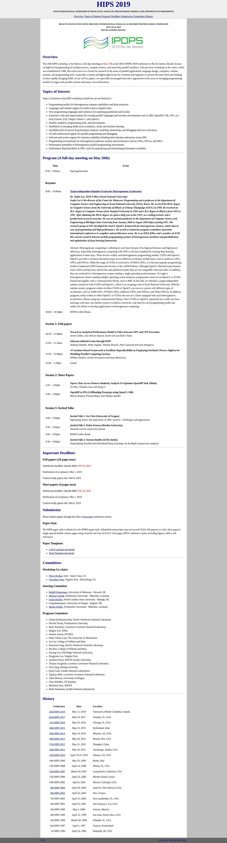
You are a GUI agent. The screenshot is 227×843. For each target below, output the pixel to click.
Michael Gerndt (56, 596)
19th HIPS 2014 (57, 733)
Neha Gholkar (56, 576)
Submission (127, 16)
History (149, 16)
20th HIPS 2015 (57, 728)
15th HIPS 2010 (57, 755)
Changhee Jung (56, 579)
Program (106, 16)
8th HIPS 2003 (57, 793)
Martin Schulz (56, 607)
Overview (79, 16)
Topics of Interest (92, 16)
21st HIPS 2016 (57, 722)
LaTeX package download (61, 549)
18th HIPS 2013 (57, 739)
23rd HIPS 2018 (57, 711)
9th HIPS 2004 (57, 787)
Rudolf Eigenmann (58, 592)
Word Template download (61, 553)
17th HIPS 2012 (57, 744)
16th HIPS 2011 (57, 749)
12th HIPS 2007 (57, 771)
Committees (139, 16)
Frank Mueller (56, 599)
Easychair (88, 516)
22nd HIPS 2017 (57, 717)
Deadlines (116, 16)
